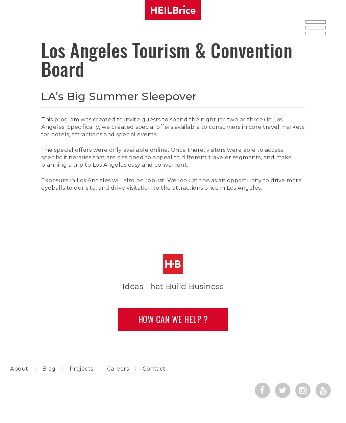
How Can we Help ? (173, 319)
